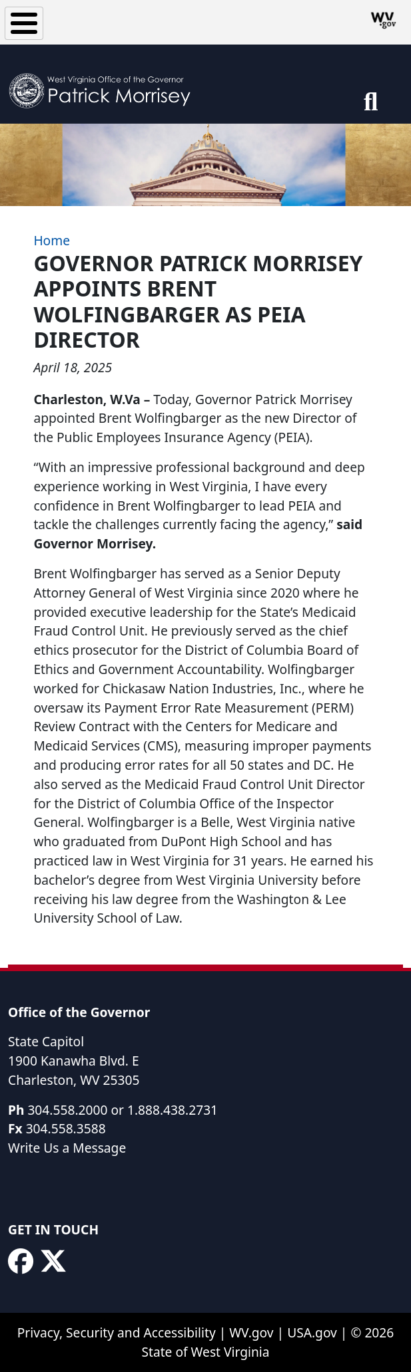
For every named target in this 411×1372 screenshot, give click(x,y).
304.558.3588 (66, 1128)
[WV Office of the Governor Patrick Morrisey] (104, 84)
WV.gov (251, 1332)
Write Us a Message (67, 1148)
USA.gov (312, 1332)
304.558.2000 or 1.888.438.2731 (122, 1110)
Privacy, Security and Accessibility (116, 1332)
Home (51, 240)
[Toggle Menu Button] (24, 23)
